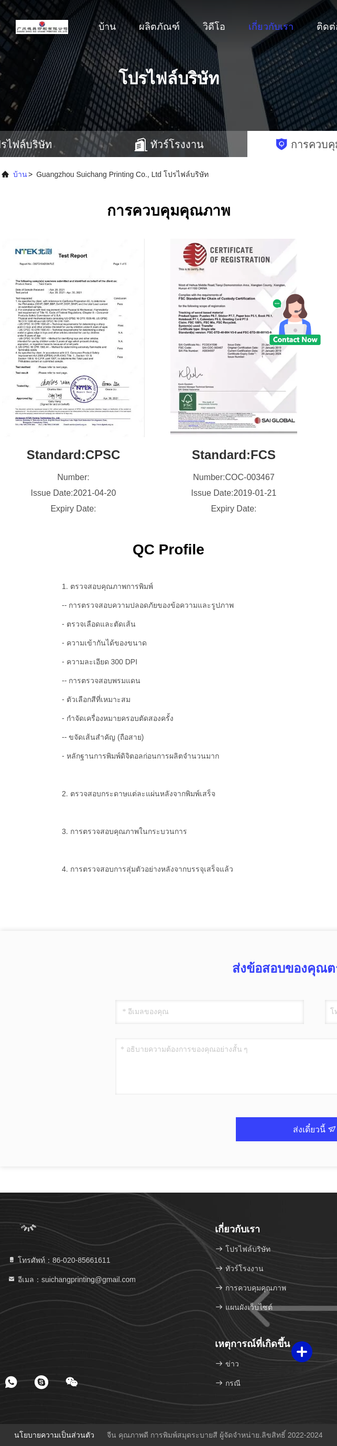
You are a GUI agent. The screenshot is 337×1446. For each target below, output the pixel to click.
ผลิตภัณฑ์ (159, 26)
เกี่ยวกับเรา (270, 26)
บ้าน (107, 26)
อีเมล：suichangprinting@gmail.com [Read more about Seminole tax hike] (71, 1279)
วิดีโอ (214, 26)
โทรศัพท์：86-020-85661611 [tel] (58, 1260)
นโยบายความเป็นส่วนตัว (54, 1435)
